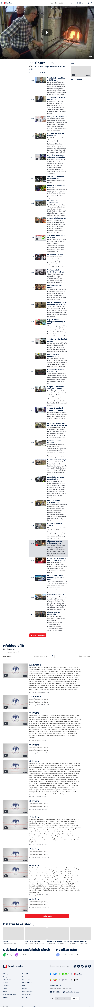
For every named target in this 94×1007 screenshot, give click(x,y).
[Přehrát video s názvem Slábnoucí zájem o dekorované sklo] (47, 32)
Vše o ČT (5, 997)
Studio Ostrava (27, 983)
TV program (6, 974)
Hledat (70, 4)
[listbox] (67, 998)
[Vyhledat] (52, 656)
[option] (59, 998)
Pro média (25, 974)
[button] (47, 32)
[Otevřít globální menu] (90, 3)
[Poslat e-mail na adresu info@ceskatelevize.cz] (71, 992)
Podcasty (6, 986)
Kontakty (25, 997)
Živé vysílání (6, 977)
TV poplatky (7, 980)
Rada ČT (24, 986)
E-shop (5, 991)
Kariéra (24, 988)
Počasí (5, 988)
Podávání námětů (27, 991)
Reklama (25, 977)
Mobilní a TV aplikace (9, 994)
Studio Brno (26, 980)
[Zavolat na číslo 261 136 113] (55, 992)
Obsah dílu (33, 73)
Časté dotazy (26, 994)
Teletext (5, 983)
